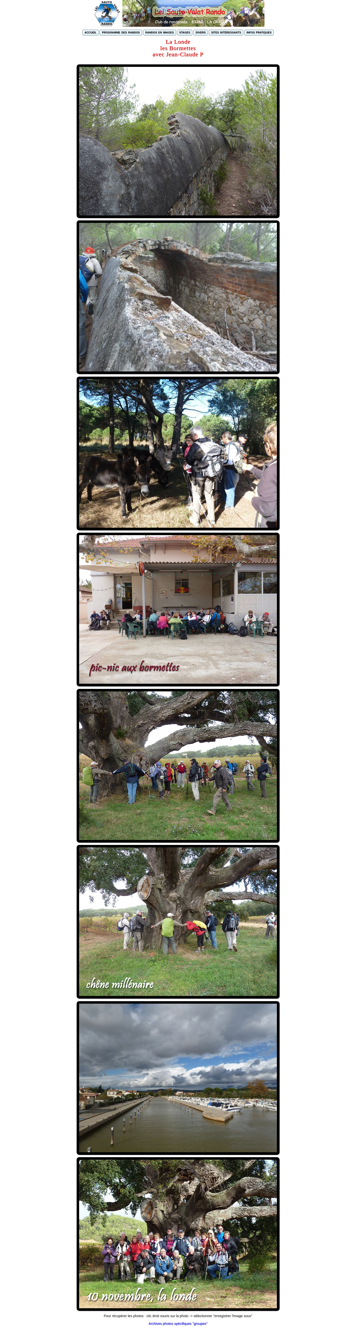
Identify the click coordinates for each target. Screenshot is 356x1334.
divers (201, 32)
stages (184, 32)
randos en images (159, 32)
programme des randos (121, 32)
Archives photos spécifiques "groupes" (178, 1324)
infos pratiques (258, 32)
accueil (91, 32)
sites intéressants (226, 32)
